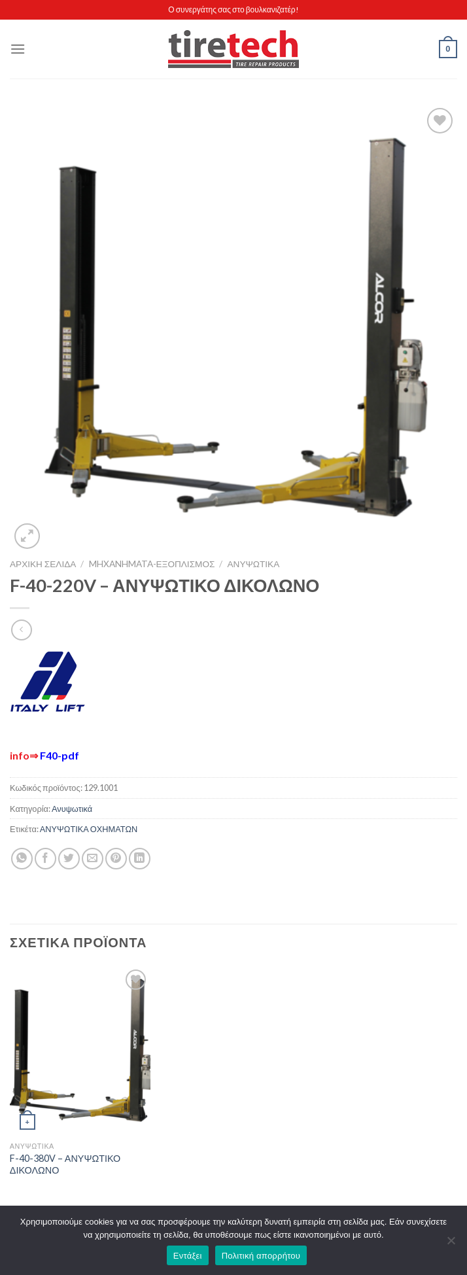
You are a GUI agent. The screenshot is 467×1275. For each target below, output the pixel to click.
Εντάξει (187, 1256)
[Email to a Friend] (92, 858)
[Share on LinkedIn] (139, 858)
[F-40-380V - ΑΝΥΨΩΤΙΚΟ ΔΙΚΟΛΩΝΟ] (80, 1050)
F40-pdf (59, 755)
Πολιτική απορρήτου (261, 1256)
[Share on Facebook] (45, 858)
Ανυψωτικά (254, 564)
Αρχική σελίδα (43, 564)
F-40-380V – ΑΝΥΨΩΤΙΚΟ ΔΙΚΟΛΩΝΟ (65, 1164)
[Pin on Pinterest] (116, 858)
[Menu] (18, 49)
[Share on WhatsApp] (22, 858)
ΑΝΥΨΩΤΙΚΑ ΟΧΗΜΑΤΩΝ (88, 829)
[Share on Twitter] (69, 858)
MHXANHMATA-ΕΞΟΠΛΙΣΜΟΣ (152, 564)
